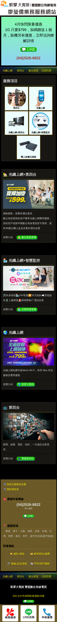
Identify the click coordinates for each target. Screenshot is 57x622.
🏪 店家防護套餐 (27, 309)
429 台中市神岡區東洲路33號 (28, 596)
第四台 (20, 70)
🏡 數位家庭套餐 (27, 237)
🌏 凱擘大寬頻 (26, 384)
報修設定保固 (19, 563)
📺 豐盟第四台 (26, 458)
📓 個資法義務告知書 (14, 484)
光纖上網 (7, 70)
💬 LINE (28, 49)
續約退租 (19, 553)
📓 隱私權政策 (11, 489)
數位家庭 (33, 70)
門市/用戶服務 (41, 563)
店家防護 (46, 70)
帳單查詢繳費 (42, 553)
